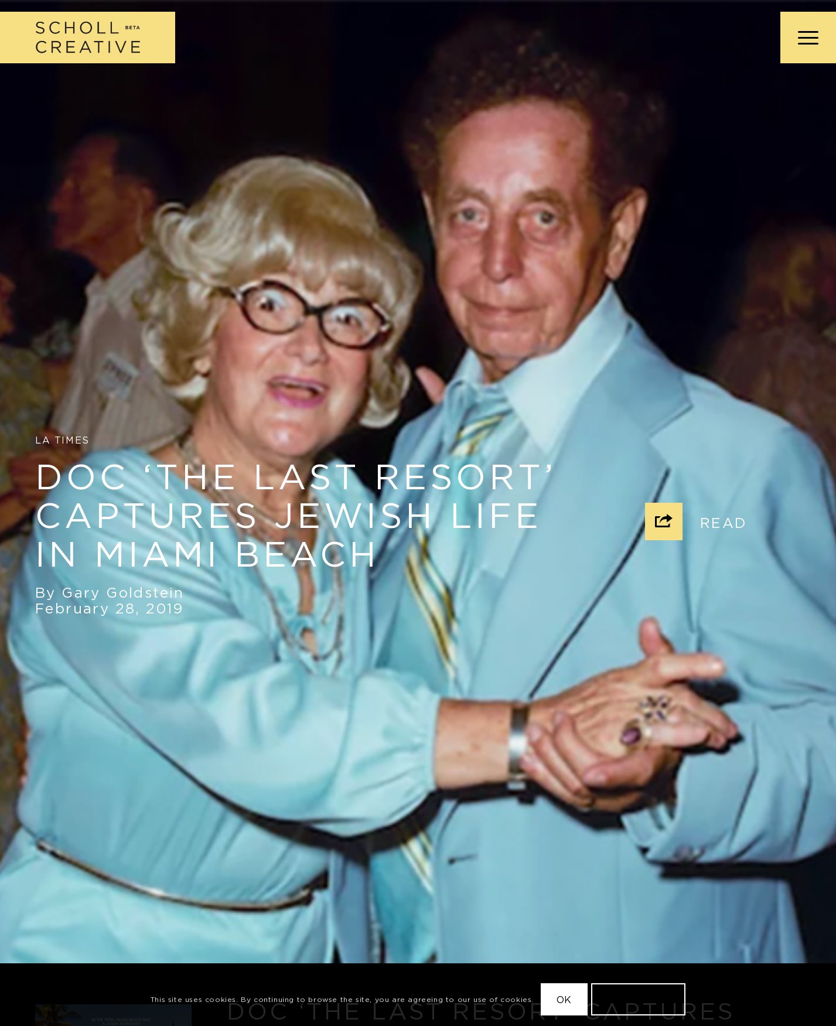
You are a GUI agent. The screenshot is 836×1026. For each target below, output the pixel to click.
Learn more (638, 999)
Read (724, 522)
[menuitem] (804, 37)
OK (564, 999)
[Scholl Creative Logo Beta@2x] (87, 37)
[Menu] (804, 37)
